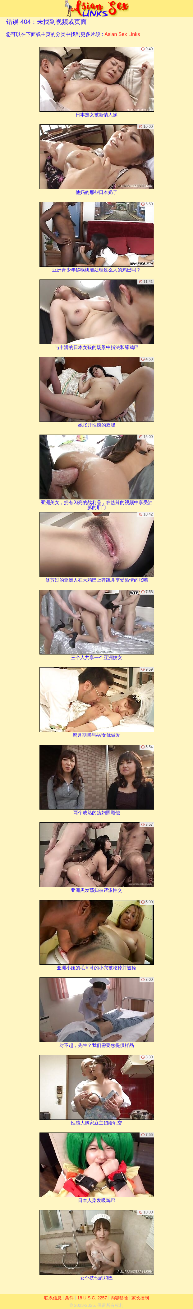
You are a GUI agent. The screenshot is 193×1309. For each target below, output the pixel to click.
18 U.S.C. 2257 (92, 1297)
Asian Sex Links (122, 34)
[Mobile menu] (6, 8)
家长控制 (140, 1297)
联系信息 (53, 1297)
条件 (69, 1297)
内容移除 (119, 1297)
